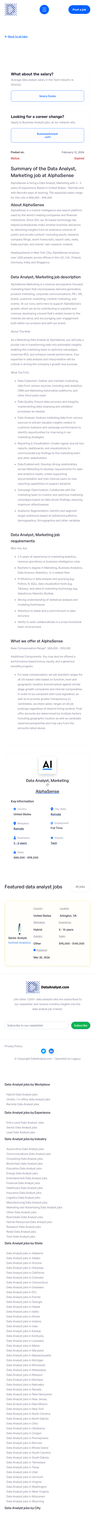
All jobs (80, 886)
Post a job (79, 9)
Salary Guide (47, 96)
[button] (44, 9)
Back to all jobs (16, 36)
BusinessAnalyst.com (47, 135)
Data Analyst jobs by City (22, 1508)
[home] (11, 9)
